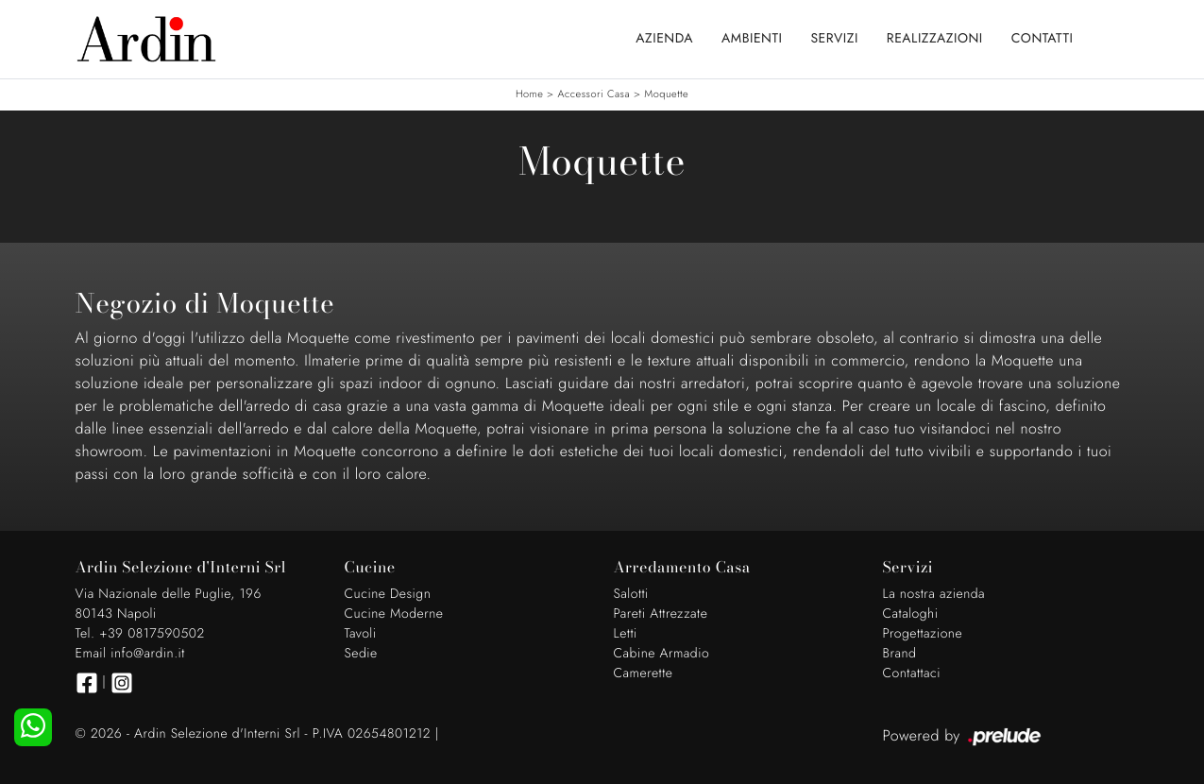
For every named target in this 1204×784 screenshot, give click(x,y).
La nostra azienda (934, 594)
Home (529, 94)
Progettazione (923, 633)
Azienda (664, 38)
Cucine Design (388, 594)
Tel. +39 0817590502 (140, 633)
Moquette (666, 94)
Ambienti (751, 38)
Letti (625, 633)
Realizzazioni (935, 38)
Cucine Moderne (394, 614)
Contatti (1042, 38)
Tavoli (361, 633)
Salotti (631, 594)
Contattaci (912, 673)
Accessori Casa (593, 94)
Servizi (833, 38)
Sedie (361, 653)
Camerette (643, 673)
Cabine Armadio (662, 653)
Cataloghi (911, 614)
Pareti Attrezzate (661, 614)
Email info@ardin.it (130, 653)
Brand (900, 653)
